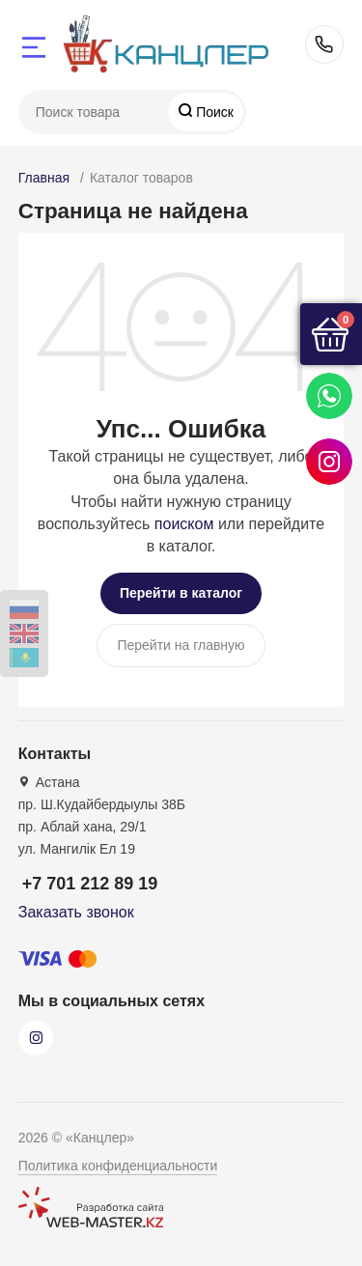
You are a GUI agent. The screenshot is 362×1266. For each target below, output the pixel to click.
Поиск (213, 112)
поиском (184, 524)
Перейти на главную (180, 645)
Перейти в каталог (181, 593)
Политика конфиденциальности (118, 1165)
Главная (44, 177)
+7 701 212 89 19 (324, 44)
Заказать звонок (76, 912)
